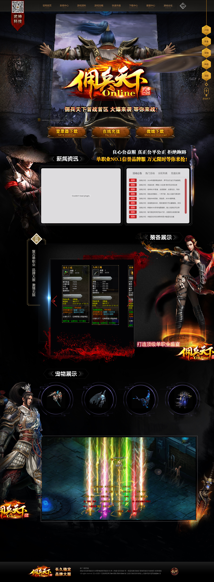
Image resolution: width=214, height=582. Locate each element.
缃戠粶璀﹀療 (166, 571)
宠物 (206, 53)
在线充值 (111, 131)
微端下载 (155, 131)
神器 (206, 64)
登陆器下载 (67, 131)
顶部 (206, 76)
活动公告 (137, 173)
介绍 (206, 30)
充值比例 (175, 173)
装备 (206, 41)
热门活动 (150, 173)
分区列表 (162, 173)
